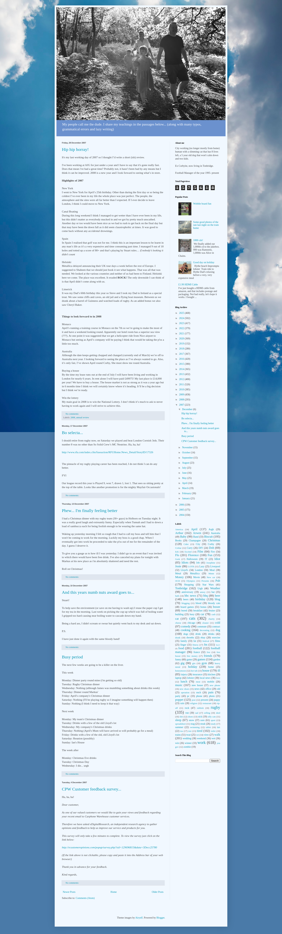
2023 (182, 323)
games (201, 659)
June (184, 473)
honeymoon (180, 671)
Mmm (211, 573)
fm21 (218, 645)
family (183, 641)
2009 (182, 394)
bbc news (190, 595)
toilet (213, 731)
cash (213, 614)
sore (202, 720)
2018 (182, 348)
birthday (200, 599)
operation (185, 692)
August (186, 462)
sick (200, 716)
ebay (203, 637)
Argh (211, 529)
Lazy (201, 566)
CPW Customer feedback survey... (91, 789)
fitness (195, 645)
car (202, 614)
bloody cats (214, 603)
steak (202, 723)
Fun (210, 555)
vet (197, 735)
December (187, 409)
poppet (179, 699)
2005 (182, 509)
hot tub (194, 671)
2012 (182, 379)
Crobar (178, 548)
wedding (187, 738)
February (187, 493)
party (177, 696)
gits (193, 663)
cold (217, 622)
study (213, 724)
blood (198, 603)
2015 (182, 364)
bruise (212, 610)
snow (191, 720)
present (204, 700)
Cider (186, 544)
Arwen (197, 533)
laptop (178, 678)
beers (185, 599)
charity (211, 619)
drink (198, 634)
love (218, 678)
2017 (182, 354)
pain (210, 692)
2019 (182, 343)
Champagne (195, 540)
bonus (203, 607)
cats (192, 618)
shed (218, 713)
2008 (72, 417)
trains (178, 734)
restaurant (207, 703)
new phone (215, 685)
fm (205, 644)
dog (218, 630)
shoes (190, 716)
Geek (177, 559)
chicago (191, 622)
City (198, 544)
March (185, 488)
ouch (198, 692)
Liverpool (215, 566)
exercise (216, 637)
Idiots (185, 562)
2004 (182, 515)
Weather (215, 588)
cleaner (205, 623)
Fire (213, 551)
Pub (217, 580)
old (218, 689)
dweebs (190, 637)
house (205, 670)
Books (178, 540)
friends (208, 655)
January (186, 498)
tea (181, 731)
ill (219, 670)
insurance (197, 674)
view (206, 734)
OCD (177, 581)
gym (204, 663)
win (177, 743)
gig (182, 663)
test (190, 731)
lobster (190, 678)
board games (187, 607)
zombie (187, 747)
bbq (205, 595)
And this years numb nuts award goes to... (98, 592)
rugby (215, 707)
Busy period (72, 657)
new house (197, 685)
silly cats (212, 716)
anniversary (187, 592)
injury (184, 674)
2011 (182, 384)
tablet (208, 727)
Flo (177, 555)
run (187, 712)
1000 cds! (198, 240)
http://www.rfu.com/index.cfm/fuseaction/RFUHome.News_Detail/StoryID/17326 (107, 452)
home (211, 667)
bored (184, 610)
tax (218, 727)
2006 (182, 504)
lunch (184, 681)
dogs (185, 634)
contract (216, 626)
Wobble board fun (202, 203)
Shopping (189, 584)
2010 (182, 389)
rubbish (200, 708)
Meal (212, 570)
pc (188, 696)
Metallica (195, 573)
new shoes (184, 689)
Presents (205, 581)
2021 (182, 333)
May (184, 478)
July (184, 467)
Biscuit (208, 536)
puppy (217, 700)
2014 (182, 369)
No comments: (72, 414)
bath (177, 596)
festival (206, 641)
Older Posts (157, 892)
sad (196, 713)
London (199, 570)
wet (213, 738)
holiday (192, 666)
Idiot (217, 559)
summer (179, 727)
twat (188, 734)
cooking (185, 630)
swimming (195, 727)
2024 (182, 318)
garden (216, 659)
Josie (178, 566)
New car (211, 577)
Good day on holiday (203, 262)
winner (188, 743)
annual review (82, 417)
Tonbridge (181, 588)
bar (213, 592)
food (181, 648)
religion (193, 703)
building (179, 614)
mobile (210, 681)
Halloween (192, 559)
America (179, 529)
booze (216, 607)
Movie (196, 577)
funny (178, 659)
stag (193, 723)
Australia (215, 533)
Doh (211, 547)
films (217, 641)
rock (187, 708)
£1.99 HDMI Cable (188, 284)
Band (196, 536)
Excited (188, 552)
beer (217, 595)
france (197, 652)
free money (192, 656)
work (201, 742)
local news (205, 678)
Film (200, 551)
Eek (177, 552)
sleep (178, 720)
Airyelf (138, 917)
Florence (193, 555)
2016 (182, 359)
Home (114, 892)
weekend (201, 738)
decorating (204, 630)
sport (213, 720)
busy (192, 614)
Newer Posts (69, 892)
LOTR (191, 566)
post (193, 700)
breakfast (198, 610)
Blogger (160, 917)
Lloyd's (184, 570)
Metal (178, 573)
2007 (182, 404)
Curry (190, 548)
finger (183, 644)
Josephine (210, 563)
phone (199, 696)
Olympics (190, 581)
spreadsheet (180, 724)
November (187, 447)
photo (212, 696)
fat (194, 641)
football (197, 648)
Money (179, 577)
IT (206, 559)
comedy (185, 626)
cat (177, 618)
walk (217, 734)
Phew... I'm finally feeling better (89, 510)
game (189, 659)
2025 (182, 313)
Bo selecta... (72, 432)
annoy (203, 592)
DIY (201, 548)
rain (182, 703)
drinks (211, 634)
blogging (185, 603)
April (185, 483)
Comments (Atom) (85, 898)
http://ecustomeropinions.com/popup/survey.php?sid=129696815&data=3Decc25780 (109, 847)
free (208, 652)
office (208, 689)
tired (199, 731)
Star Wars (208, 584)
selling (207, 713)
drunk (177, 637)
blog (217, 599)
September (187, 457)
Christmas (214, 540)
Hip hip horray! (75, 149)
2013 (182, 374)
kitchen (211, 674)
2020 (182, 338)
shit (181, 716)
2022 (182, 328)
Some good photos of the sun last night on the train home (206, 225)
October (186, 452)
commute (201, 626)
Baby (183, 536)
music (178, 685)
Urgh (200, 588)
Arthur (179, 533)
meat (198, 682)
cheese (178, 623)
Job (198, 562)
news (197, 689)
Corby (211, 544)
